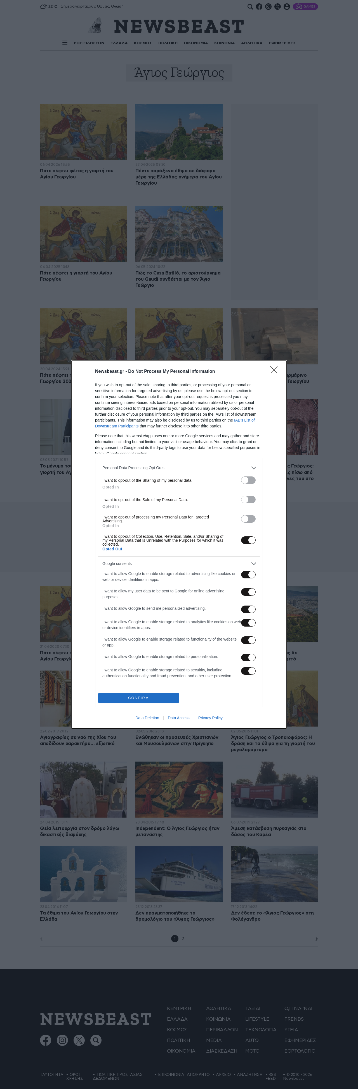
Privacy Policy (210, 718)
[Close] (275, 371)
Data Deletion (147, 718)
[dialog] (179, 545)
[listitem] (179, 468)
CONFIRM (138, 698)
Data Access (179, 718)
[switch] (248, 480)
